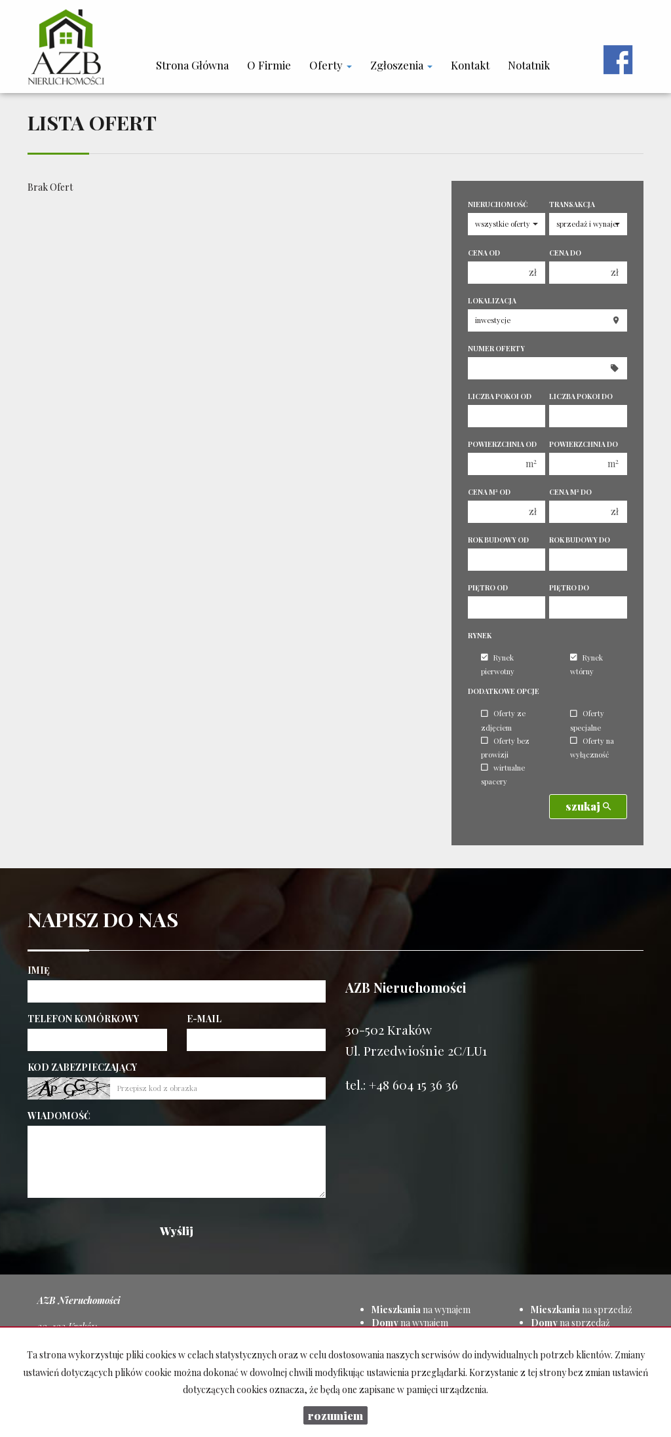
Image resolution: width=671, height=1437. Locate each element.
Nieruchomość (497, 204)
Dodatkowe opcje (503, 691)
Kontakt (470, 65)
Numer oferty (496, 348)
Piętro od (488, 587)
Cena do (565, 253)
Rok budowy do (579, 540)
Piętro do (569, 587)
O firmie (269, 65)
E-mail (204, 1018)
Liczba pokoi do (581, 396)
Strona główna (192, 65)
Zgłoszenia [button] (401, 65)
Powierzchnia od (502, 444)
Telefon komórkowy (83, 1018)
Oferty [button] (330, 65)
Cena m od (489, 492)
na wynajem (421, 1309)
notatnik (529, 65)
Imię (39, 970)
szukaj (588, 806)
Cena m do (570, 492)
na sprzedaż (581, 1309)
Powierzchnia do (583, 444)
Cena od (484, 253)
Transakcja (572, 204)
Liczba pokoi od (499, 396)
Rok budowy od (498, 540)
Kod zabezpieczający (82, 1067)
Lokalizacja (492, 300)
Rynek (479, 635)
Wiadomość (59, 1115)
